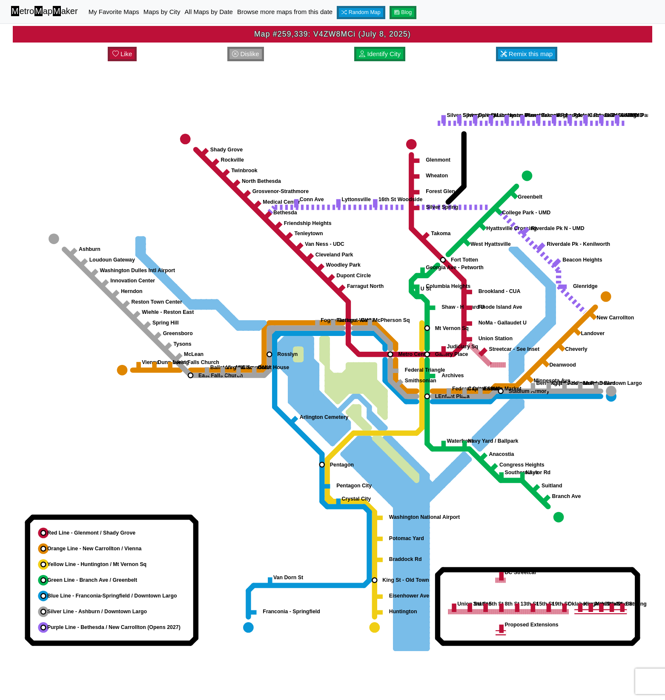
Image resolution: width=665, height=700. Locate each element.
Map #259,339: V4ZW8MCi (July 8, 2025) (332, 34)
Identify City (380, 53)
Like (122, 53)
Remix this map (527, 53)
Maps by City (162, 11)
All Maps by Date (209, 11)
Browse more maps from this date (284, 11)
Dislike (245, 53)
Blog (403, 12)
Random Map (361, 12)
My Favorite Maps (114, 11)
